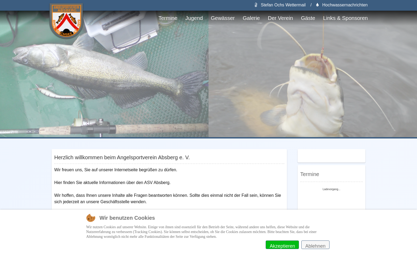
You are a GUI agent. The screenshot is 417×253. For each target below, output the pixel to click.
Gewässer (223, 18)
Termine (168, 18)
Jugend (194, 18)
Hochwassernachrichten (342, 5)
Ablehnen (315, 246)
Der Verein (280, 18)
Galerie (251, 18)
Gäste (308, 18)
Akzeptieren (282, 246)
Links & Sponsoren (345, 18)
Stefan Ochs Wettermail (280, 5)
